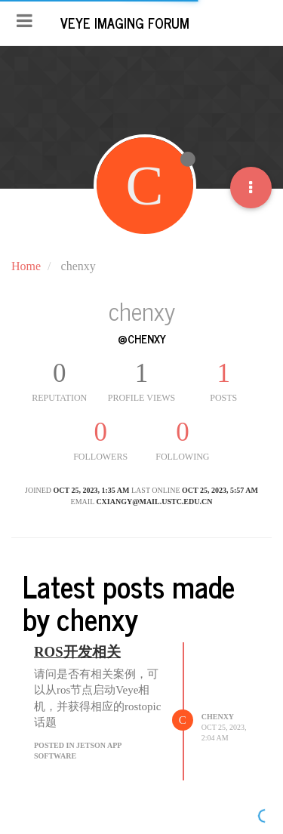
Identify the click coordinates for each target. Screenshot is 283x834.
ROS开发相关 (77, 652)
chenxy (217, 716)
